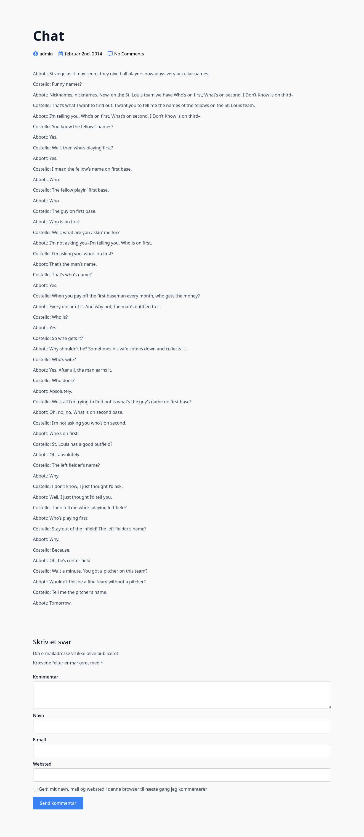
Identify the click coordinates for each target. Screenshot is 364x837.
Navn (38, 715)
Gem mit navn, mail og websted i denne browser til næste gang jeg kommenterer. (123, 789)
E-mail (39, 739)
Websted (42, 764)
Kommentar (45, 677)
